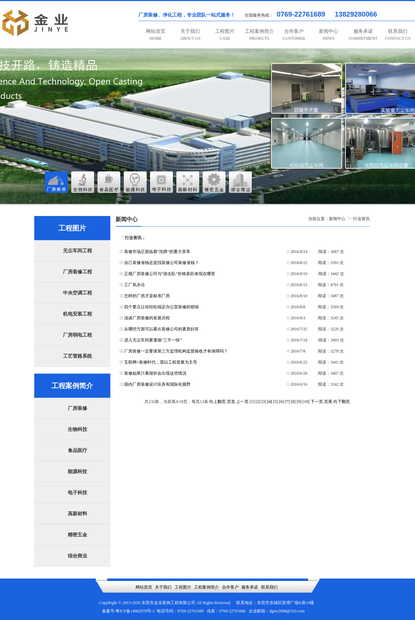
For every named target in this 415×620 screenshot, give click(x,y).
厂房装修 (77, 408)
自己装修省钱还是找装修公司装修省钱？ (161, 262)
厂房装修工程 (77, 271)
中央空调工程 (77, 292)
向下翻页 (341, 401)
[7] (287, 401)
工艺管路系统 (77, 356)
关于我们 (190, 35)
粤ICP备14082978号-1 (135, 611)
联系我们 (398, 35)
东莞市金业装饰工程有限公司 (168, 602)
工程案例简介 (259, 35)
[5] (275, 401)
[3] (263, 401)
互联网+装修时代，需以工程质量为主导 (160, 362)
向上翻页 (217, 401)
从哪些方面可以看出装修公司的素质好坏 (161, 329)
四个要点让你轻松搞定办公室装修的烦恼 (161, 306)
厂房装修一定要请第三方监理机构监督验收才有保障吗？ (176, 351)
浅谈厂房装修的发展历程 (147, 318)
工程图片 (224, 35)
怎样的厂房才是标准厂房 (147, 295)
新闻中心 (328, 35)
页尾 (328, 401)
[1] (252, 401)
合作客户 (294, 35)
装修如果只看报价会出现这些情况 (155, 373)
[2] (258, 401)
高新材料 (77, 513)
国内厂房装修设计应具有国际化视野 (157, 384)
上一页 (242, 401)
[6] (281, 401)
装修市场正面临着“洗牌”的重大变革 (157, 251)
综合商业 (77, 555)
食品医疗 (77, 450)
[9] (299, 401)
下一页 (317, 401)
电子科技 (77, 492)
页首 (231, 401)
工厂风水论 (134, 284)
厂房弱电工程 (77, 335)
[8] (293, 401)
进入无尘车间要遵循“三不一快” (153, 340)
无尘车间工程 (77, 250)
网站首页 (155, 35)
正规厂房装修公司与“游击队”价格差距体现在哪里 (169, 273)
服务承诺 (363, 35)
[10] (306, 401)
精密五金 (77, 534)
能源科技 (77, 471)
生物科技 (77, 429)
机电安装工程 (77, 314)
